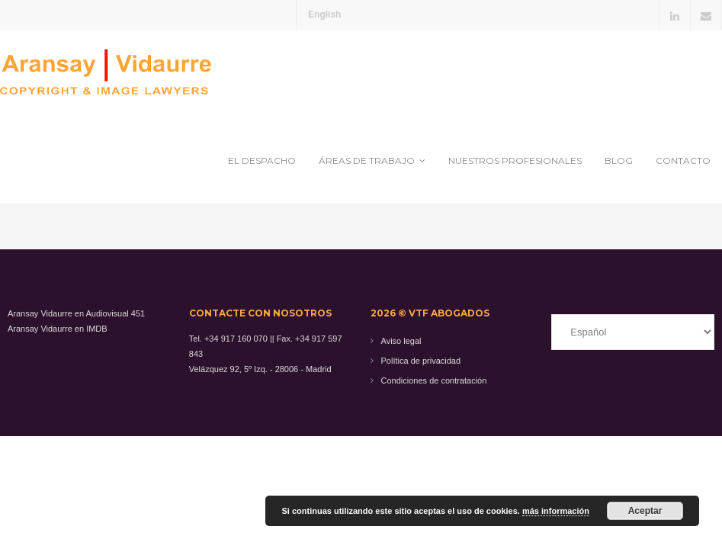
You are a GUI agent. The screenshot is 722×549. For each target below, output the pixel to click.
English (324, 14)
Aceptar (645, 511)
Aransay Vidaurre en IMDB (57, 328)
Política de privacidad (421, 360)
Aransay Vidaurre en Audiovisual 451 (76, 313)
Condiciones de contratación (434, 380)
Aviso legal (401, 340)
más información (555, 510)
